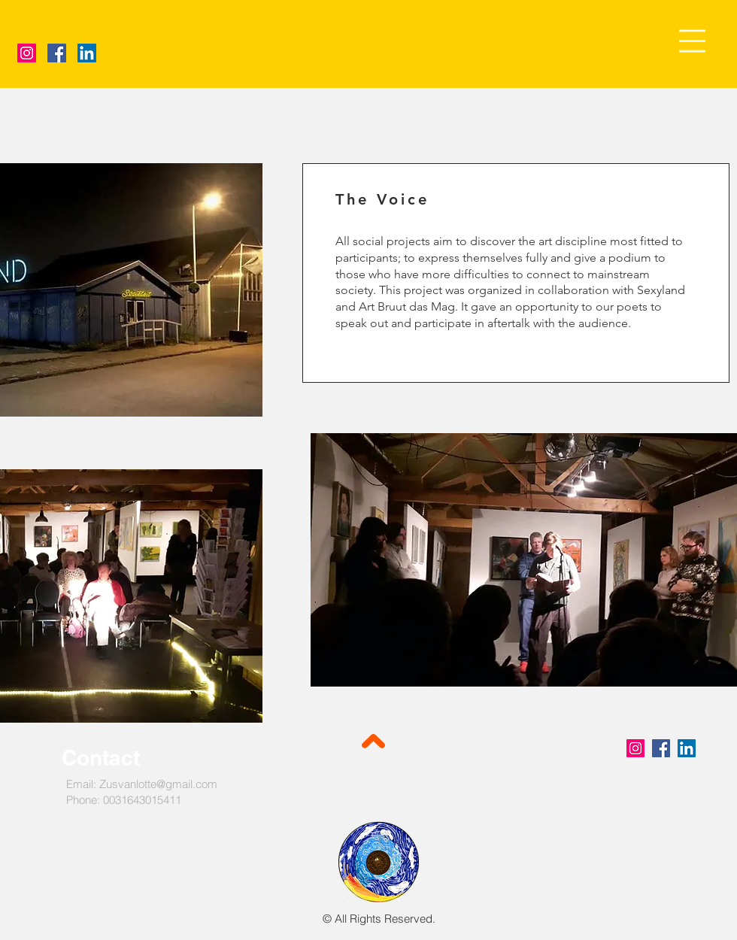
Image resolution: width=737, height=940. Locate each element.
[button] (692, 41)
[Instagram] (26, 53)
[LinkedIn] (86, 53)
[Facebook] (56, 53)
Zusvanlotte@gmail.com (158, 784)
